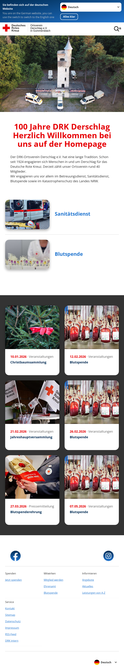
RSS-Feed (10, 634)
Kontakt (10, 608)
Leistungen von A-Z (93, 593)
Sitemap (10, 615)
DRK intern (11, 640)
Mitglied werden (53, 580)
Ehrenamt (50, 586)
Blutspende (69, 254)
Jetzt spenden (13, 580)
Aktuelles (87, 586)
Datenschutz (13, 621)
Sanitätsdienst (72, 213)
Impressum (12, 628)
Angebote (88, 580)
